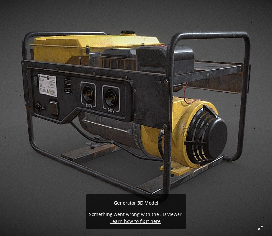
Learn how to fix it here (135, 221)
